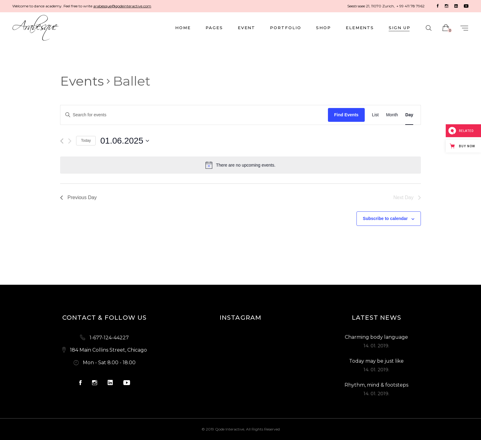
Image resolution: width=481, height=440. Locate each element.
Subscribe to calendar (385, 218)
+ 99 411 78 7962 (410, 6)
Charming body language (376, 337)
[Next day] (69, 141)
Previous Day (78, 197)
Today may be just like (376, 361)
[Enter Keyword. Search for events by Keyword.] (194, 115)
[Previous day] (61, 141)
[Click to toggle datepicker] (124, 141)
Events (82, 81)
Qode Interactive (229, 429)
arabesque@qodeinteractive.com (122, 6)
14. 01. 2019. (376, 346)
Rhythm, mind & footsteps (376, 385)
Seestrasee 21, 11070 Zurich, (371, 6)
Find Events (346, 114)
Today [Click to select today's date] (86, 140)
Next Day (407, 197)
